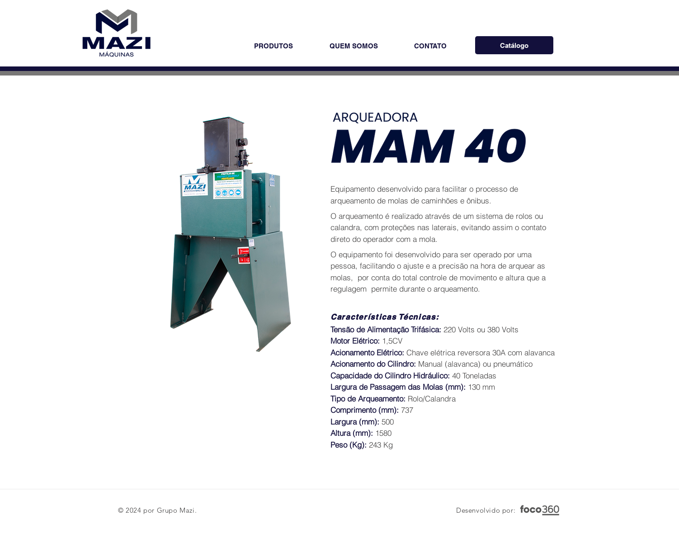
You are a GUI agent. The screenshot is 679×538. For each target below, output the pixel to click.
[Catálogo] (514, 45)
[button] (273, 46)
